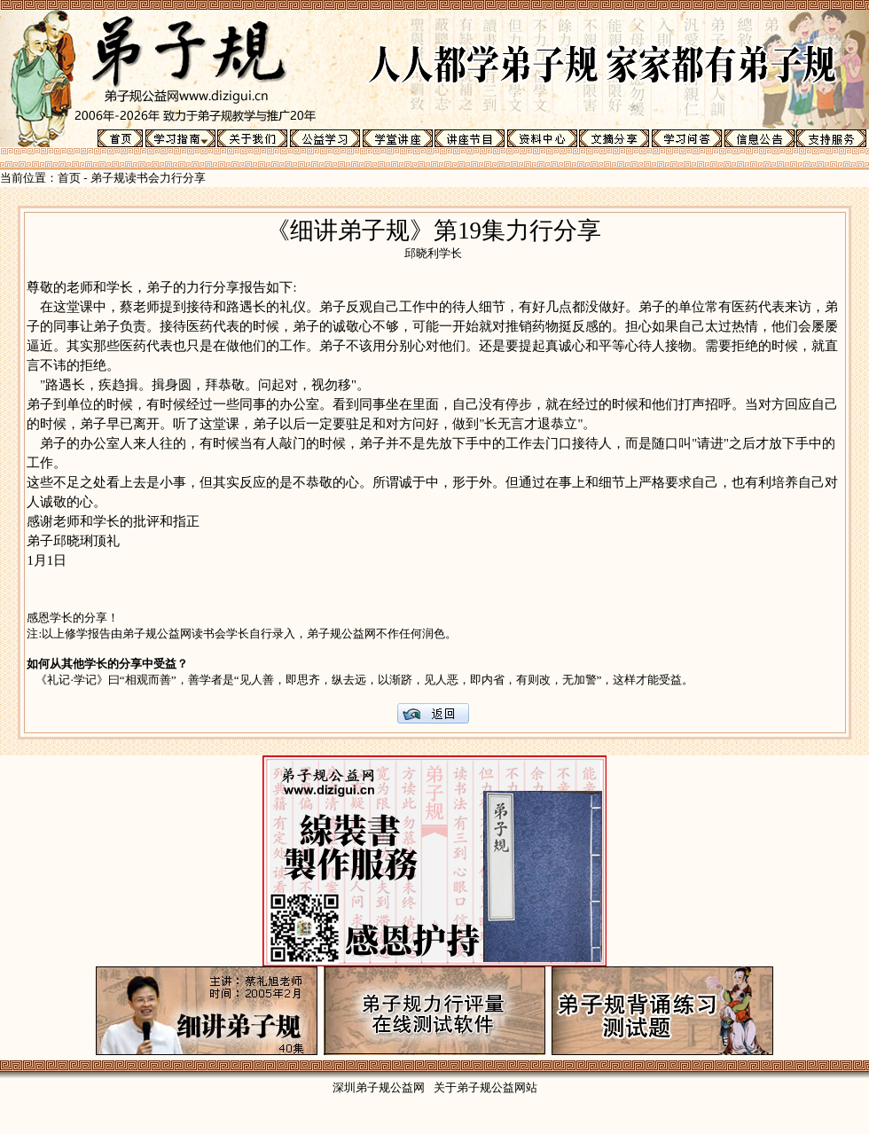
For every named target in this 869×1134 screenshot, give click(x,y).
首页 (69, 177)
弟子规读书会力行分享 (148, 177)
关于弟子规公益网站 (485, 1087)
